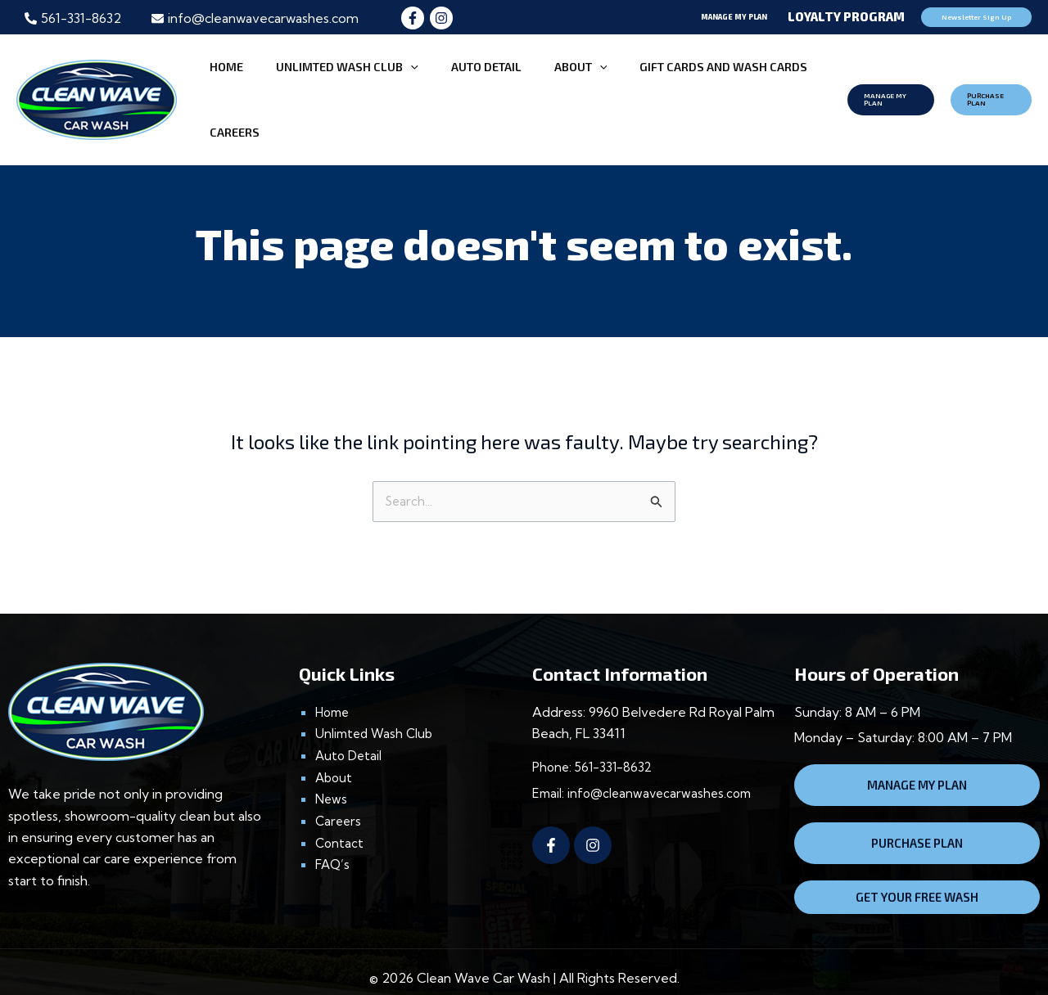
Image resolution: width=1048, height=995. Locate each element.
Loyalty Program (846, 16)
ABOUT (530, 87)
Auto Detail (350, 732)
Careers (339, 797)
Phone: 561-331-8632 (594, 744)
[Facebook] (412, 18)
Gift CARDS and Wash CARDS (655, 87)
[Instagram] (441, 18)
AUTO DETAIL (453, 87)
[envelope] (255, 18)
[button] (652, 17)
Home (334, 689)
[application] (396, 87)
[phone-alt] (73, 18)
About (335, 753)
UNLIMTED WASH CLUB (332, 87)
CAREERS (779, 87)
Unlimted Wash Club (376, 710)
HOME (229, 87)
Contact (340, 818)
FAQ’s (333, 840)
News (332, 775)
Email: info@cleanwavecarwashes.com (646, 770)
